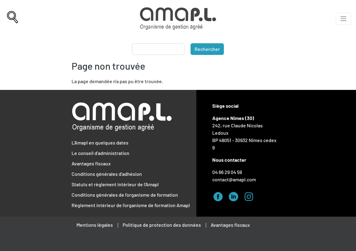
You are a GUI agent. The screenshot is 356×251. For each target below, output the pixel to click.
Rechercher (207, 49)
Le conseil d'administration (100, 153)
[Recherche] (12, 19)
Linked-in (235, 195)
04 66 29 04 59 (227, 172)
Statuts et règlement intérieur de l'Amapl (115, 184)
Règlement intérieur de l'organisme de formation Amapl (131, 205)
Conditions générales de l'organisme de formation (125, 195)
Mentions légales (94, 225)
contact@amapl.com (234, 179)
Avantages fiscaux (91, 163)
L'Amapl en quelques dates (100, 142)
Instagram (250, 195)
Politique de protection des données (162, 225)
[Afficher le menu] (343, 19)
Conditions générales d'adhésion (107, 174)
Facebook (220, 195)
